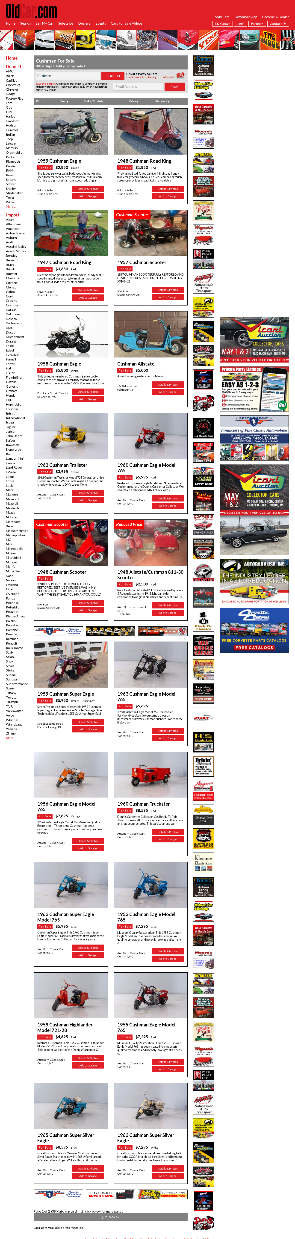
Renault (11, 643)
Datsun (11, 310)
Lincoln (11, 143)
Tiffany (11, 693)
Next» (113, 1178)
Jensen (11, 431)
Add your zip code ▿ (70, 66)
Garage (126, 1203)
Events (100, 23)
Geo (9, 107)
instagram (172, 1212)
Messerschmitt (17, 531)
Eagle (10, 346)
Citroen (11, 283)
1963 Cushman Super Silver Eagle (147, 1102)
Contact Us (278, 24)
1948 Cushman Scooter (58, 563)
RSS (82, 1203)
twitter (149, 1212)
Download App (245, 17)
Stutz (10, 670)
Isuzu (10, 422)
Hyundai (12, 409)
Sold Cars (222, 17)
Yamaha (11, 729)
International (15, 418)
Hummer (12, 130)
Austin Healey (16, 246)
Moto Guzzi (14, 571)
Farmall (11, 359)
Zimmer (11, 733)
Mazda (10, 512)
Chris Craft (14, 278)
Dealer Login (150, 1203)
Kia (8, 454)
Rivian (10, 175)
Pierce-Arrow (15, 616)
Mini (9, 544)
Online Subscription (193, 1199)
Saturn (11, 180)
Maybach (12, 508)
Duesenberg (15, 337)
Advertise (91, 1203)
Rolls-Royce (14, 648)
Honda (10, 395)
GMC (10, 112)
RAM (9, 170)
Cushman (13, 305)
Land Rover (14, 467)
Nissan (11, 580)
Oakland (12, 585)
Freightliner (14, 377)
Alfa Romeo (14, 224)
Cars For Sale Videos (126, 23)
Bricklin (11, 269)
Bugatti (11, 274)
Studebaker (14, 193)
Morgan (11, 562)
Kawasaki (13, 445)
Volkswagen (15, 711)
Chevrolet (13, 85)
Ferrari (10, 364)
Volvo (10, 715)
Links (197, 1203)
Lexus (10, 476)
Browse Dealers (115, 1199)
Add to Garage (88, 195)
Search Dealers (132, 1199)
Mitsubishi (13, 557)
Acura (10, 220)
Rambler (12, 639)
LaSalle (11, 472)
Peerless (12, 603)
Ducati (10, 332)
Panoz (10, 598)
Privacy (171, 1203)
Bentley (11, 255)
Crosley (11, 301)
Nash (9, 576)
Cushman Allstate (133, 362)
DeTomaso (14, 323)
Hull (9, 400)
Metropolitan (15, 535)
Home (10, 23)
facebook (127, 1212)
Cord (9, 296)
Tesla (10, 197)
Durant (11, 341)
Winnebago (14, 724)
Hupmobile (13, 404)
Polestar (12, 625)
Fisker (10, 373)
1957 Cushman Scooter (138, 261)
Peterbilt (12, 607)
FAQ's (207, 1199)
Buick (10, 76)
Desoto (11, 319)
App (178, 1203)
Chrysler (12, 89)
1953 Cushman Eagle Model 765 (146, 891)
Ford (9, 103)
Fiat (8, 368)
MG (8, 540)
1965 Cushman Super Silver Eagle (67, 1102)
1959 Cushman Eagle (56, 160)
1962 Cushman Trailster (59, 462)
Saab (9, 652)
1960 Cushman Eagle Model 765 (146, 462)
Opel (9, 589)
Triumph (12, 702)
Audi (9, 242)
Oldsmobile (14, 152)
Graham (11, 391)
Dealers (84, 23)
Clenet (11, 287)
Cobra (10, 292)
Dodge (11, 94)
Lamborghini (15, 458)
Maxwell (12, 503)
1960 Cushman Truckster (140, 787)
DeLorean (13, 314)
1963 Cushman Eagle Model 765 (146, 683)
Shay (9, 661)
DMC (9, 328)
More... (11, 206)
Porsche (12, 630)
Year (64, 101)
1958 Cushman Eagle (56, 362)
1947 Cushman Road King (60, 261)
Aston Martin (15, 233)
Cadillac (11, 80)
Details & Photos (88, 188)
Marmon (12, 494)
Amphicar (13, 229)
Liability (163, 1203)
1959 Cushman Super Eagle (61, 683)
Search (25, 23)
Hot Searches (207, 1203)
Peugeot (12, 612)
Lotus (10, 481)
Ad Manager (137, 1203)
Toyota (11, 697)
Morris (10, 566)
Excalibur (12, 355)
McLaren (12, 517)
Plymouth (13, 161)
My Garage (222, 24)
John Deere (14, 436)
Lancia (10, 463)
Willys (10, 202)
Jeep (9, 139)
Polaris (11, 621)
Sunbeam (12, 679)
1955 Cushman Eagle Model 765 (146, 997)
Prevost (12, 634)
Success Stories (113, 1203)
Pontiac (11, 166)
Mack (10, 490)
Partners (257, 24)
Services (159, 1199)
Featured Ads (99, 1199)
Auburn (11, 237)
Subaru (11, 675)
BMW (10, 265)
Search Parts (147, 1199)
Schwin (11, 184)
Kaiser (10, 440)
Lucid (10, 485)
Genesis (12, 386)
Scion (10, 657)
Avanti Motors (16, 251)
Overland (12, 594)
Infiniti (10, 413)
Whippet (12, 720)
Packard (12, 157)
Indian (10, 134)
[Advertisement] (254, 84)
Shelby (11, 188)
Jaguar (10, 427)
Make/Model (93, 101)
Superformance (17, 684)
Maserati (12, 499)
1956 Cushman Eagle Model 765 (66, 787)
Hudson (11, 125)
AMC (9, 71)
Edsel (10, 350)
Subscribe (65, 23)
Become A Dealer (275, 17)
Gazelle (11, 382)
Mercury (12, 148)
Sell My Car (44, 23)
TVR (9, 706)
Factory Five (14, 98)
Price (133, 101)
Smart (10, 666)
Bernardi (12, 260)
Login (241, 24)
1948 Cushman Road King (140, 160)
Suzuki (10, 688)
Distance (162, 101)
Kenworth (13, 449)
